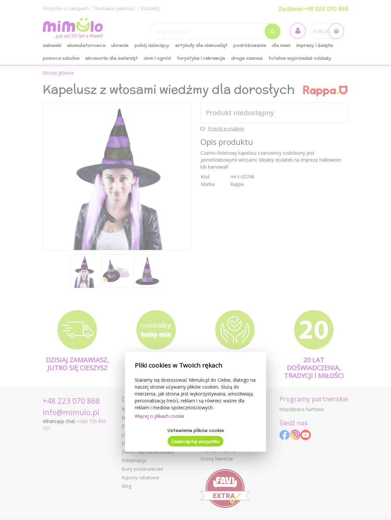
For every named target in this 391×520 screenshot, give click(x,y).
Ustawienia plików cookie (196, 430)
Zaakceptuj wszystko (195, 441)
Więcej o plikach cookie (159, 416)
